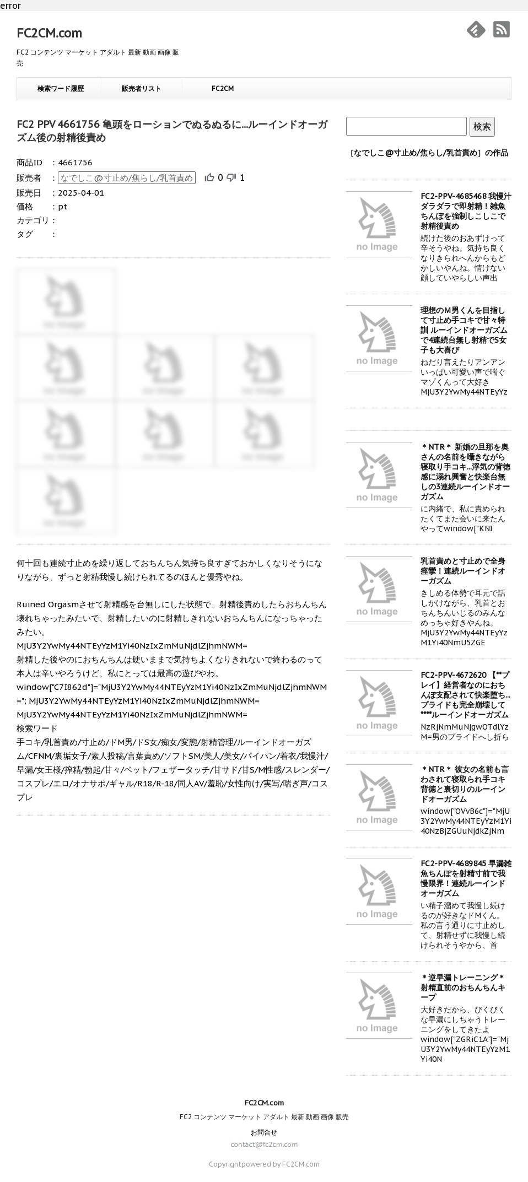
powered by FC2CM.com (280, 1164)
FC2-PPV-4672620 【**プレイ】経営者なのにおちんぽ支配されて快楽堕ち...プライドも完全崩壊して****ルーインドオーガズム (465, 695)
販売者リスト (141, 88)
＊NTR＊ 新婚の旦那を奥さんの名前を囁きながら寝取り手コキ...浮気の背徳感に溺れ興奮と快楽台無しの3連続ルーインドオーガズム (465, 471)
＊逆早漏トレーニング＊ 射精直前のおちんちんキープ (463, 987)
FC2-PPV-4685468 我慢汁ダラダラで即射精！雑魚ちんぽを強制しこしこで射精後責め (466, 211)
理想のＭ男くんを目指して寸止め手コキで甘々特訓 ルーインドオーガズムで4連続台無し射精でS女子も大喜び (464, 330)
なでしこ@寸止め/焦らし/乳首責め (127, 177)
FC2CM (223, 88)
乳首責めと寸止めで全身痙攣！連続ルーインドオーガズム (463, 571)
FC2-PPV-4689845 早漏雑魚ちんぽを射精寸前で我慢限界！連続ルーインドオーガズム (466, 878)
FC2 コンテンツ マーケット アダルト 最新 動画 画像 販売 (264, 1117)
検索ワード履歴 (60, 88)
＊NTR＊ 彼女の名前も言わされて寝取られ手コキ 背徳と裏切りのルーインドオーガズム (465, 784)
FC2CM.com (49, 33)
